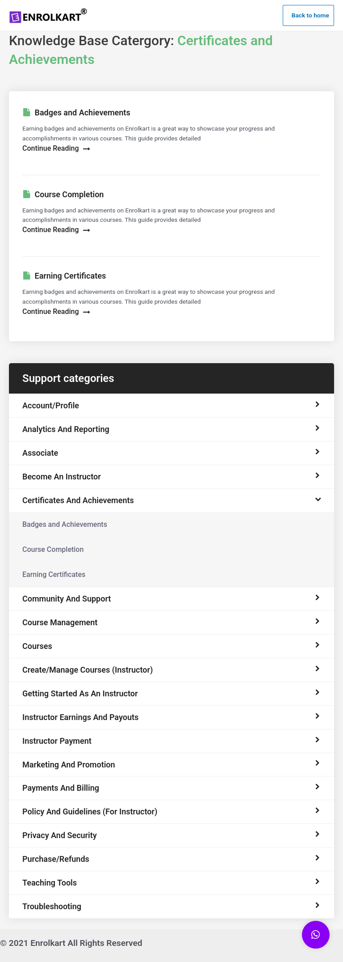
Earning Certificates (53, 574)
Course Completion (53, 549)
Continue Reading (56, 148)
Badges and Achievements (64, 524)
